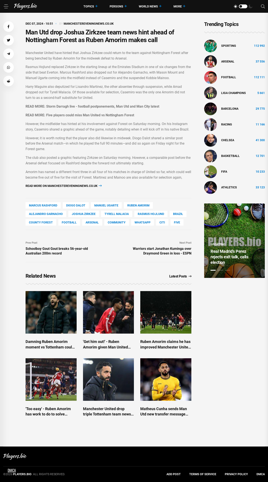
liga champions (233, 93)
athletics (229, 187)
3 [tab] (227, 270)
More (177, 6)
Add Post (173, 474)
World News (148, 6)
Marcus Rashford (43, 205)
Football (69, 222)
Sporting (228, 45)
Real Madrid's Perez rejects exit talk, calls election (229, 257)
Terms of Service (202, 474)
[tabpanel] (234, 240)
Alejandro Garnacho (46, 214)
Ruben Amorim (138, 205)
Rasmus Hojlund (151, 214)
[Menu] (6, 6)
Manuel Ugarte (106, 205)
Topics (88, 6)
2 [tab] (220, 270)
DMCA (261, 474)
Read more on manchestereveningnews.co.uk (64, 186)
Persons (116, 6)
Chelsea (227, 140)
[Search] (263, 6)
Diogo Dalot (75, 205)
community (117, 222)
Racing (226, 124)
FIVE (177, 222)
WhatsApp (142, 222)
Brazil (178, 214)
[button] (8, 26)
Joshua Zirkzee (84, 214)
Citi (162, 222)
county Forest (41, 222)
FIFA (224, 171)
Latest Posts (180, 276)
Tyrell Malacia (117, 214)
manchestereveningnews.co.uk (89, 23)
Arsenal (92, 222)
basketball (230, 156)
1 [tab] (213, 270)
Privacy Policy (236, 474)
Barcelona (229, 108)
